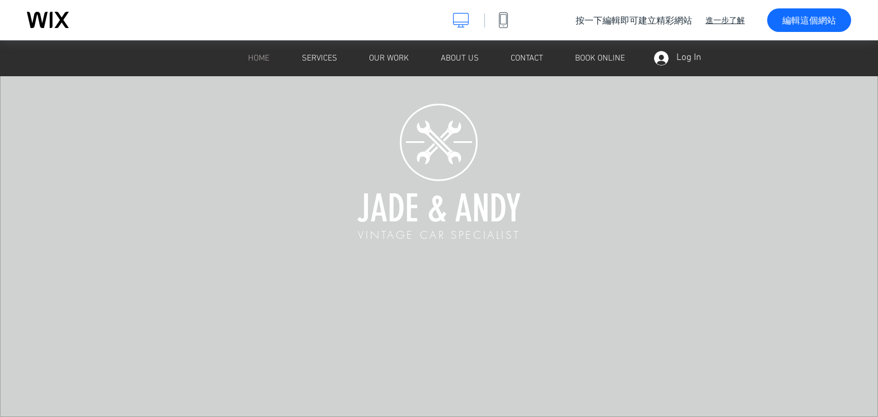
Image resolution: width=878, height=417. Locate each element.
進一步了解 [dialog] (725, 20)
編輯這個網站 (809, 20)
